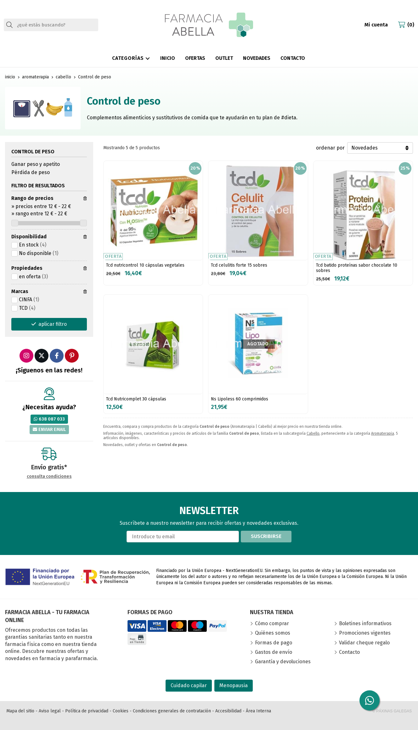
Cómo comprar (272, 623)
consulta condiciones (49, 476)
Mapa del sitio (20, 711)
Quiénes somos (272, 633)
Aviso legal (50, 711)
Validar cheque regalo (364, 643)
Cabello (313, 433)
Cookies (120, 711)
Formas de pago (273, 643)
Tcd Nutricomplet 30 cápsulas (136, 399)
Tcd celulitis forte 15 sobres (239, 265)
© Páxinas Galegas (392, 711)
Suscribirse (266, 536)
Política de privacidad (86, 711)
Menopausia (233, 685)
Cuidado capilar (189, 685)
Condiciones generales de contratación (172, 711)
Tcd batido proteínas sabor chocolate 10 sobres (356, 268)
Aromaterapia (382, 433)
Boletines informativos (365, 623)
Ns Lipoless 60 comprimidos (239, 399)
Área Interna (258, 711)
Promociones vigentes (365, 633)
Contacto (349, 652)
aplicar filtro (52, 324)
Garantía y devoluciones (283, 662)
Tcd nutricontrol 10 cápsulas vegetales (145, 265)
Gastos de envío (273, 652)
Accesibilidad (228, 711)
